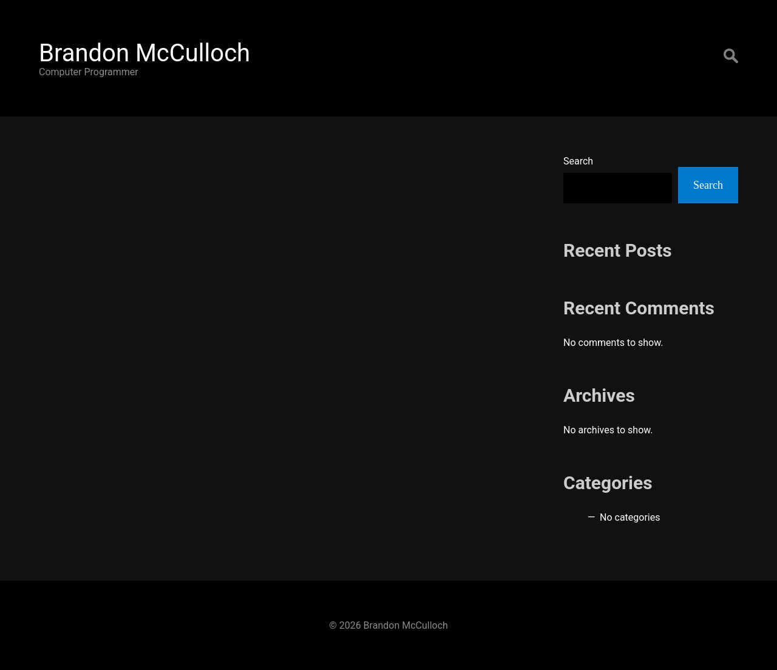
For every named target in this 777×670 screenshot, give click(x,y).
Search (578, 161)
